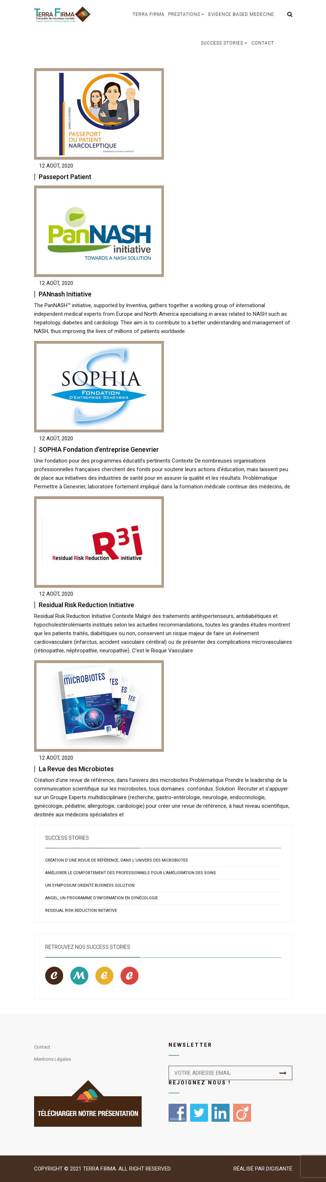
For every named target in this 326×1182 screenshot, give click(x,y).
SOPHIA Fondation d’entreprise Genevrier (99, 449)
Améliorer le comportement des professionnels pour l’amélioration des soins (130, 873)
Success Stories (222, 43)
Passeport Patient (65, 176)
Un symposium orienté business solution (89, 885)
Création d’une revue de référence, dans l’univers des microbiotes (116, 860)
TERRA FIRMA (149, 14)
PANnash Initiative (65, 294)
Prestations (184, 14)
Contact (262, 43)
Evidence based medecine (241, 14)
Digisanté (279, 1168)
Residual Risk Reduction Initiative (86, 605)
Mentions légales (52, 1059)
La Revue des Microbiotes (76, 769)
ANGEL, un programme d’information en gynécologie (101, 898)
